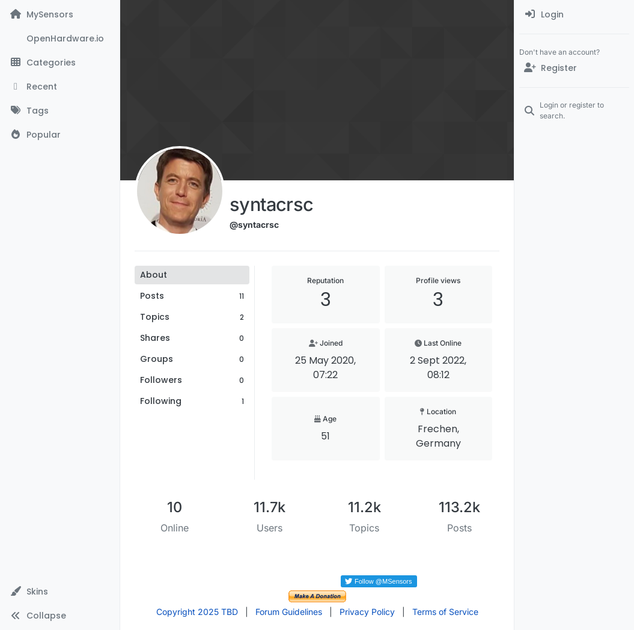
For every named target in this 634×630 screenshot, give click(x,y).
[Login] (574, 14)
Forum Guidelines (288, 612)
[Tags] (60, 110)
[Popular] (60, 134)
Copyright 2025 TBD (197, 612)
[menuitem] (574, 14)
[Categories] (60, 62)
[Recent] (60, 86)
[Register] (574, 68)
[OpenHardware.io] (60, 38)
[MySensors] (60, 14)
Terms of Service (445, 612)
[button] (60, 591)
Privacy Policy (367, 612)
